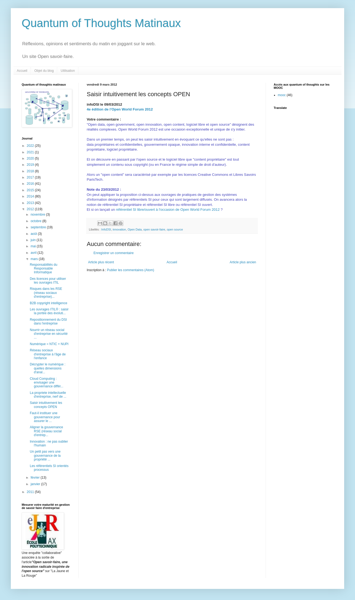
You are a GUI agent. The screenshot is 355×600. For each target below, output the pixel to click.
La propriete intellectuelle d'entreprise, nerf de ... (48, 394)
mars (35, 259)
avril (34, 253)
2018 (31, 171)
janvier (36, 484)
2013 (31, 203)
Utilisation (68, 71)
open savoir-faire (154, 229)
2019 (31, 165)
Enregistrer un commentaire (113, 253)
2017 (31, 177)
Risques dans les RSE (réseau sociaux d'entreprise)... (46, 293)
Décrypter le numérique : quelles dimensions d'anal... (47, 368)
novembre (38, 214)
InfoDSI (106, 229)
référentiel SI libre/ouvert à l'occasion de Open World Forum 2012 (168, 209)
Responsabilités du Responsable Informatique (43, 268)
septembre (39, 227)
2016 (31, 184)
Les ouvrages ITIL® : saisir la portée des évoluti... (49, 311)
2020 (31, 158)
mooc (282, 95)
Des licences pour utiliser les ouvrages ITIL (48, 280)
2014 (31, 196)
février (36, 477)
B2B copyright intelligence (48, 303)
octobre (36, 221)
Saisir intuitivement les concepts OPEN (46, 404)
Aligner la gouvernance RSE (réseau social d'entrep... (46, 431)
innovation (119, 229)
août (34, 234)
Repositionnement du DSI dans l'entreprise (48, 321)
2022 (31, 146)
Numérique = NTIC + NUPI (49, 344)
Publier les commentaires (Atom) (130, 270)
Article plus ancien (243, 262)
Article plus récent (101, 262)
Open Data (135, 229)
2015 (31, 190)
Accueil (22, 71)
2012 (31, 209)
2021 (31, 152)
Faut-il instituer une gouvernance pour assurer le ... (45, 417)
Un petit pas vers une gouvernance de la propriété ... (45, 455)
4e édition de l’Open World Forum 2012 (120, 109)
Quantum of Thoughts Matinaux (101, 23)
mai (34, 246)
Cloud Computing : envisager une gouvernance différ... (46, 382)
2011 (31, 492)
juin (34, 240)
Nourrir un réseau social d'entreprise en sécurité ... (48, 334)
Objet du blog (44, 71)
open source (175, 229)
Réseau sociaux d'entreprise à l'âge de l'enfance (48, 354)
